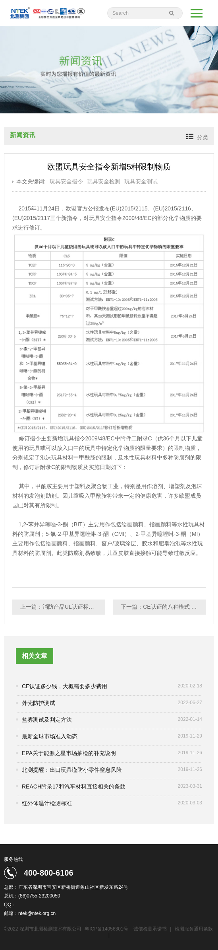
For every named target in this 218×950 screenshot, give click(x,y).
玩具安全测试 (141, 181)
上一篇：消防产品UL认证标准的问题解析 (62, 606)
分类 (202, 137)
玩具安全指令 (66, 181)
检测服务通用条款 (194, 929)
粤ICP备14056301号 (106, 929)
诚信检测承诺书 (150, 929)
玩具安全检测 (103, 181)
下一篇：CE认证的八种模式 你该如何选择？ (163, 606)
